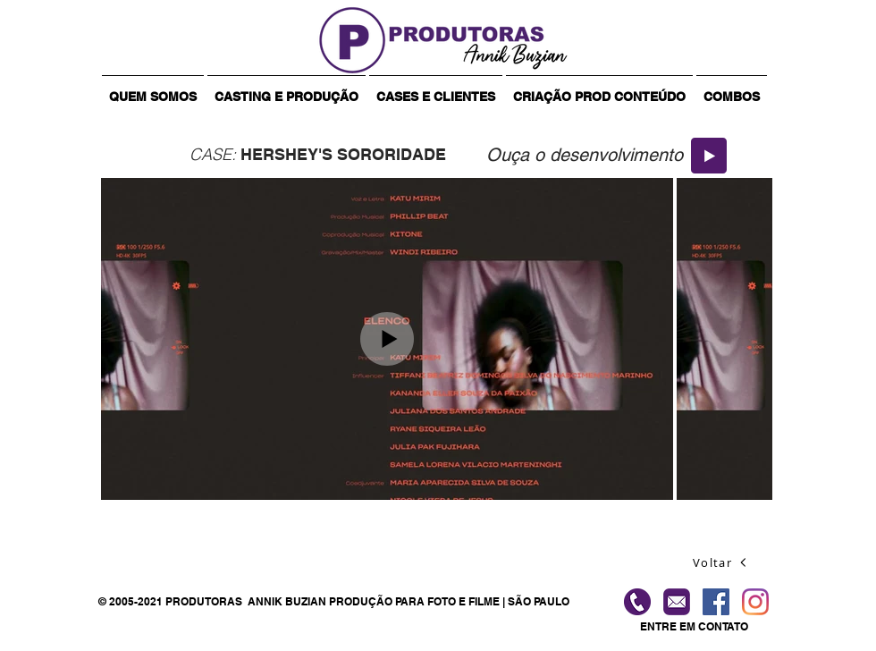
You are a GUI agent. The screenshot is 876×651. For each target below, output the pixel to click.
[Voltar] (720, 562)
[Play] (709, 155)
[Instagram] (755, 601)
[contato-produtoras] (676, 601)
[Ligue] (637, 601)
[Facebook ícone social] (716, 601)
